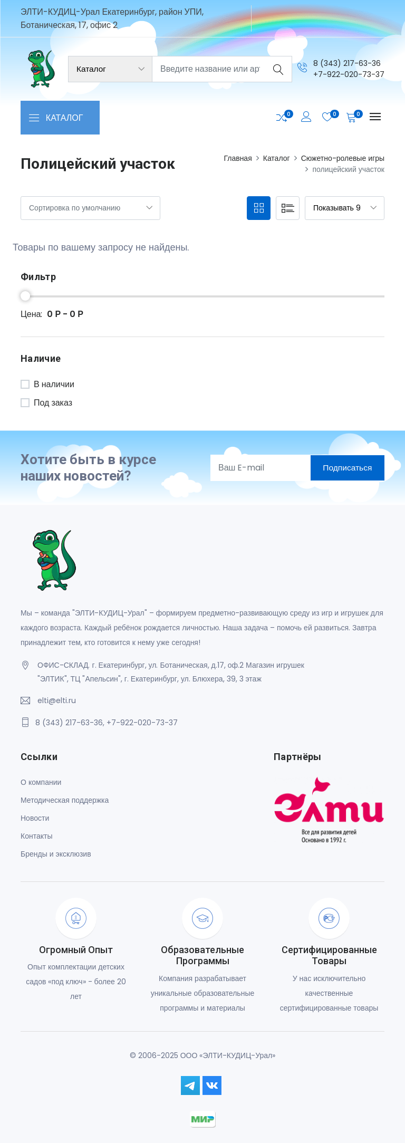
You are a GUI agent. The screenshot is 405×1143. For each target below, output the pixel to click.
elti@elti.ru (56, 700)
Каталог (276, 157)
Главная (238, 157)
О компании (41, 781)
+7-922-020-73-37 (348, 74)
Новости (35, 817)
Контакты (36, 835)
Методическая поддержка (65, 799)
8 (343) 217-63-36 (347, 62)
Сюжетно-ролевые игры (342, 157)
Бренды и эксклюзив (56, 853)
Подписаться (345, 468)
